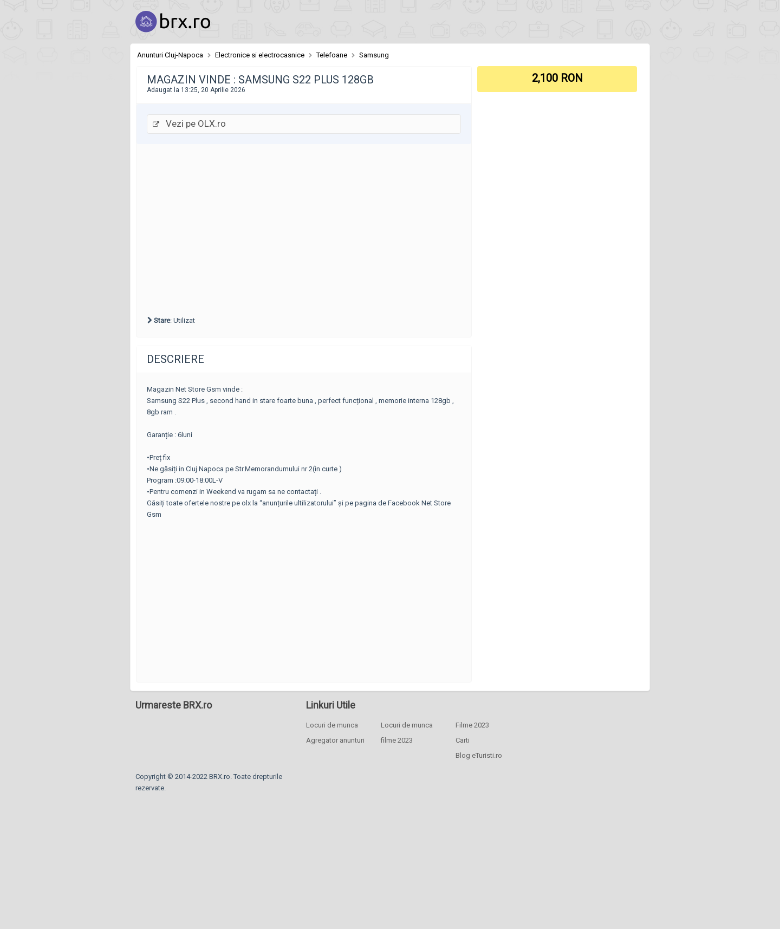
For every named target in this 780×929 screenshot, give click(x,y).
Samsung (374, 55)
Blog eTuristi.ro (479, 755)
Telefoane (331, 55)
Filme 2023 (472, 725)
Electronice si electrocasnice (259, 55)
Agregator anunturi (335, 740)
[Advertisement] (303, 228)
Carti (463, 740)
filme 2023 (397, 740)
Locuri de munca (332, 725)
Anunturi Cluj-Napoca (170, 55)
